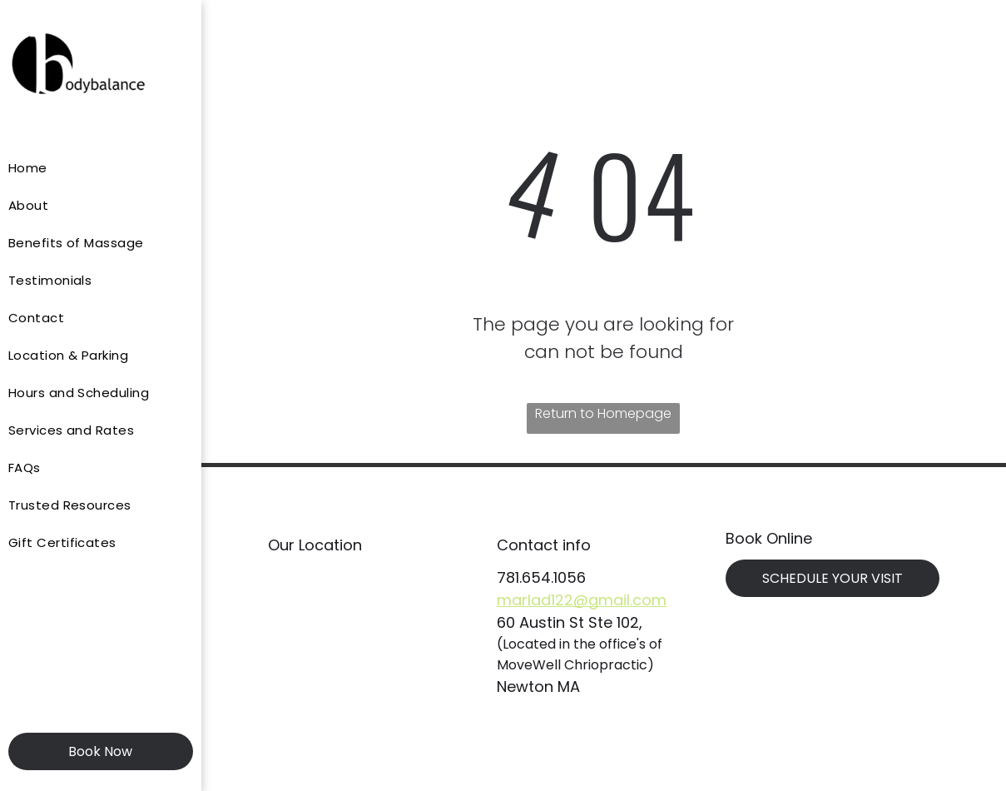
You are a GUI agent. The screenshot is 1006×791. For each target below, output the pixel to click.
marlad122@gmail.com (582, 600)
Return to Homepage (603, 413)
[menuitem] (94, 168)
